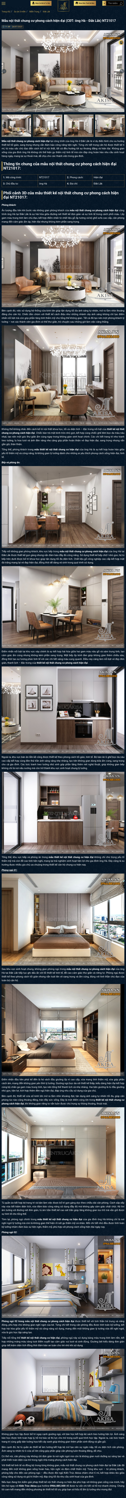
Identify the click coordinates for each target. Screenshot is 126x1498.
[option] (63, 71)
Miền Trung (34, 12)
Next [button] (122, 126)
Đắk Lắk (46, 12)
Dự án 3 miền (20, 12)
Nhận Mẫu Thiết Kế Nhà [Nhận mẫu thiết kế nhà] (84, 3)
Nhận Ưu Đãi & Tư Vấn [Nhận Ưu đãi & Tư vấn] (41, 3)
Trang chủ (6, 12)
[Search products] (121, 4)
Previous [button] (4, 71)
